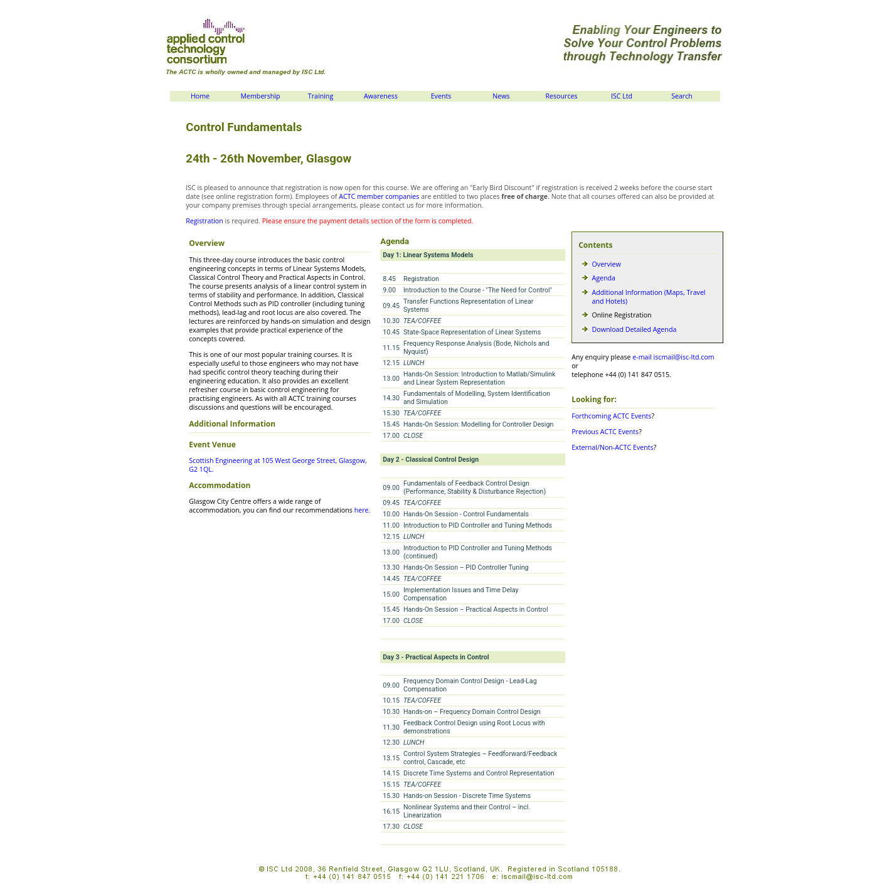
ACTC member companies (379, 196)
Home (200, 96)
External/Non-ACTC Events (612, 447)
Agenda (603, 278)
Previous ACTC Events (605, 431)
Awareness (381, 96)
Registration (204, 220)
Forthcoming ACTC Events (611, 416)
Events (441, 96)
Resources (561, 96)
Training (320, 96)
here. (362, 510)
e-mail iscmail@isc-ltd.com (673, 357)
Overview (606, 264)
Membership (260, 96)
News (500, 96)
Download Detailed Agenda (634, 329)
